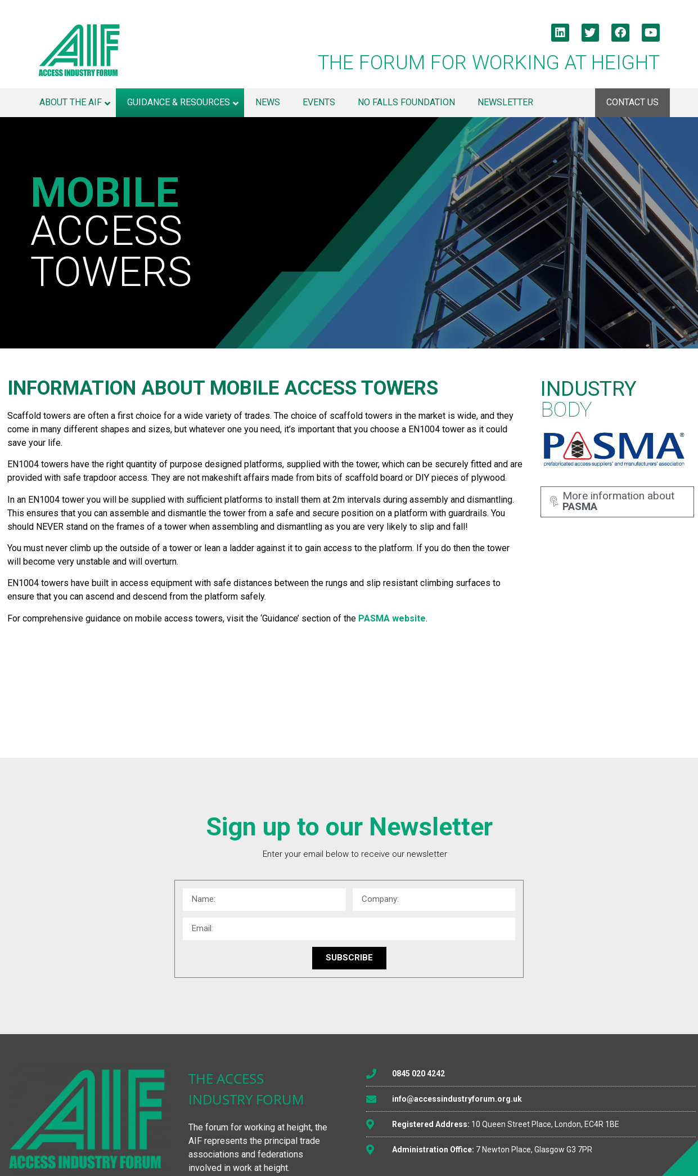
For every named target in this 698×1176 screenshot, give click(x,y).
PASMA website (392, 618)
